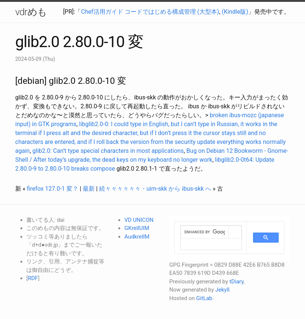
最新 (89, 188)
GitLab (204, 298)
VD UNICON (138, 220)
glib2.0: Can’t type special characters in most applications (108, 150)
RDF (33, 278)
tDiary (236, 281)
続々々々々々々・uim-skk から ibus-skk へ (155, 188)
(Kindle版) (235, 11)
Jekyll (222, 289)
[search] (204, 232)
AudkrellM (136, 236)
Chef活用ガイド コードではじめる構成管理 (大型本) (150, 11)
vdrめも (31, 11)
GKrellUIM (136, 228)
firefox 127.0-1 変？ (52, 188)
